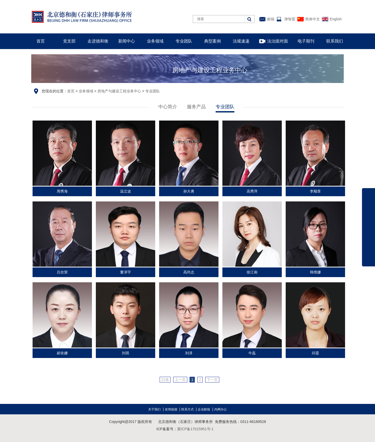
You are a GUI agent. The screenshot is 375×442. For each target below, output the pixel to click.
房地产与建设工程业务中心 (119, 91)
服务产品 (196, 106)
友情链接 (171, 409)
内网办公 (220, 409)
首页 (40, 41)
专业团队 (184, 41)
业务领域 (155, 41)
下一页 (212, 380)
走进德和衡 (98, 41)
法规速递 (241, 41)
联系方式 (187, 409)
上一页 (180, 380)
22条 (165, 380)
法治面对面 (277, 41)
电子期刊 (306, 41)
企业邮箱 (204, 409)
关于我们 (154, 409)
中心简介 (167, 106)
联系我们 (334, 41)
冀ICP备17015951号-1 (195, 429)
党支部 (69, 41)
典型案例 (212, 41)
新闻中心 (126, 41)
